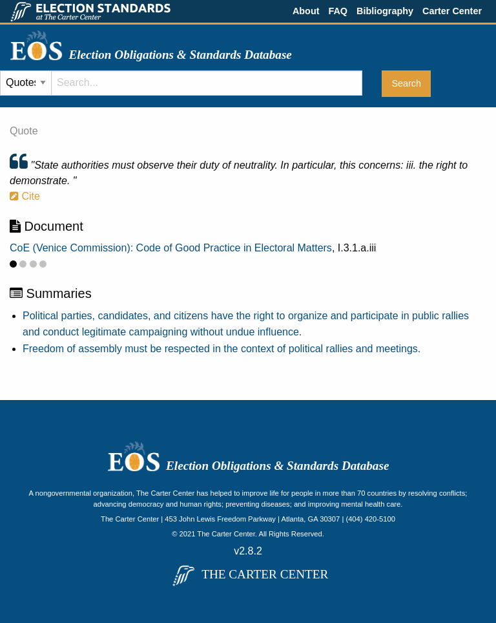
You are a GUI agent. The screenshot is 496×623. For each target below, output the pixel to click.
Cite (25, 196)
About (306, 11)
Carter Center (452, 11)
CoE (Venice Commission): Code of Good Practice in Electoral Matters (171, 247)
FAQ (337, 11)
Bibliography (384, 11)
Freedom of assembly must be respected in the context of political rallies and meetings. (221, 348)
